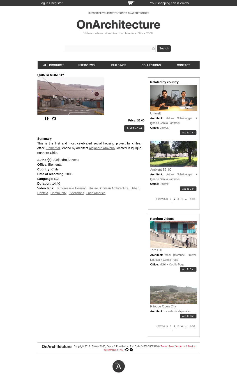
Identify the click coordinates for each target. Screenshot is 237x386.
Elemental (53, 148)
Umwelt (155, 113)
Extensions (76, 193)
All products (53, 65)
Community (59, 193)
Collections (151, 65)
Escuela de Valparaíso (176, 311)
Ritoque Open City (163, 306)
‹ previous (162, 198)
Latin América (96, 193)
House (93, 188)
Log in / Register (51, 3)
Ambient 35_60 (160, 169)
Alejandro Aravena (102, 148)
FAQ (120, 350)
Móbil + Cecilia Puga (171, 264)
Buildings (118, 65)
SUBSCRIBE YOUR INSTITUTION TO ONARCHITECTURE (118, 13)
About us (180, 346)
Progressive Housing (72, 188)
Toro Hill (156, 250)
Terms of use (167, 346)
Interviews (86, 65)
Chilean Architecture (114, 188)
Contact (183, 65)
